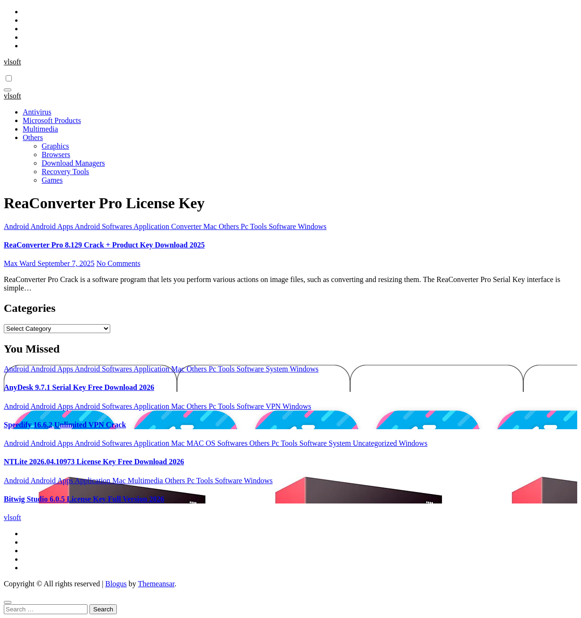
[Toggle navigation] (7, 89)
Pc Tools (255, 226)
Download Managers (73, 163)
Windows (312, 226)
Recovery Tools (65, 172)
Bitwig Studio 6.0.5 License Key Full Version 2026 (84, 499)
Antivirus (37, 112)
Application (152, 226)
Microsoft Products (52, 120)
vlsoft (12, 62)
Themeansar (156, 584)
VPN (273, 406)
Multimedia (40, 129)
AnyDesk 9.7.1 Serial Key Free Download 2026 (79, 387)
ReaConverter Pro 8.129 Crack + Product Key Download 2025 (104, 245)
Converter (187, 226)
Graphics (55, 146)
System (278, 369)
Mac (211, 226)
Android (17, 226)
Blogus (115, 584)
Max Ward (20, 263)
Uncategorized (376, 443)
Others (33, 137)
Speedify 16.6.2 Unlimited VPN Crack (65, 425)
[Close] (7, 602)
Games (52, 180)
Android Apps (52, 226)
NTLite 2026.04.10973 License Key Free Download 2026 (94, 462)
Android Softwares (104, 226)
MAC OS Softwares (217, 443)
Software (283, 226)
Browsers (56, 154)
